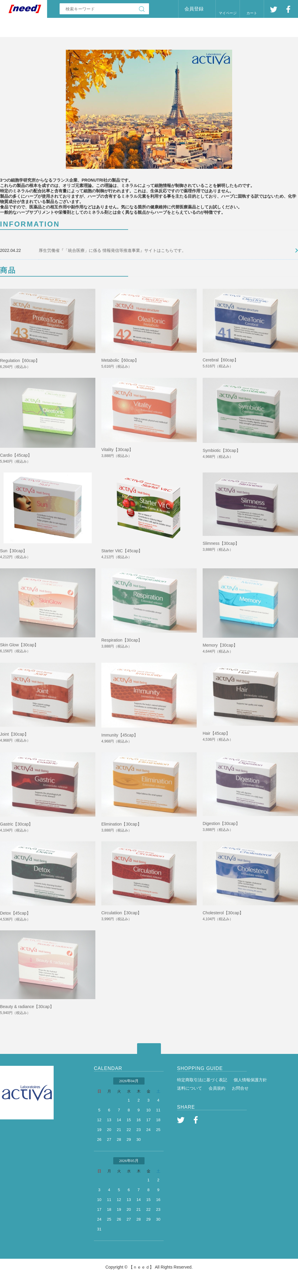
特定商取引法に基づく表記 (202, 1079)
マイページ (228, 13)
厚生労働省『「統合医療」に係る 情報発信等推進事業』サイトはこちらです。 (112, 250)
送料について (189, 1088)
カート (251, 13)
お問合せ (240, 1088)
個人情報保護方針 (250, 1079)
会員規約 (217, 1088)
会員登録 (194, 8)
